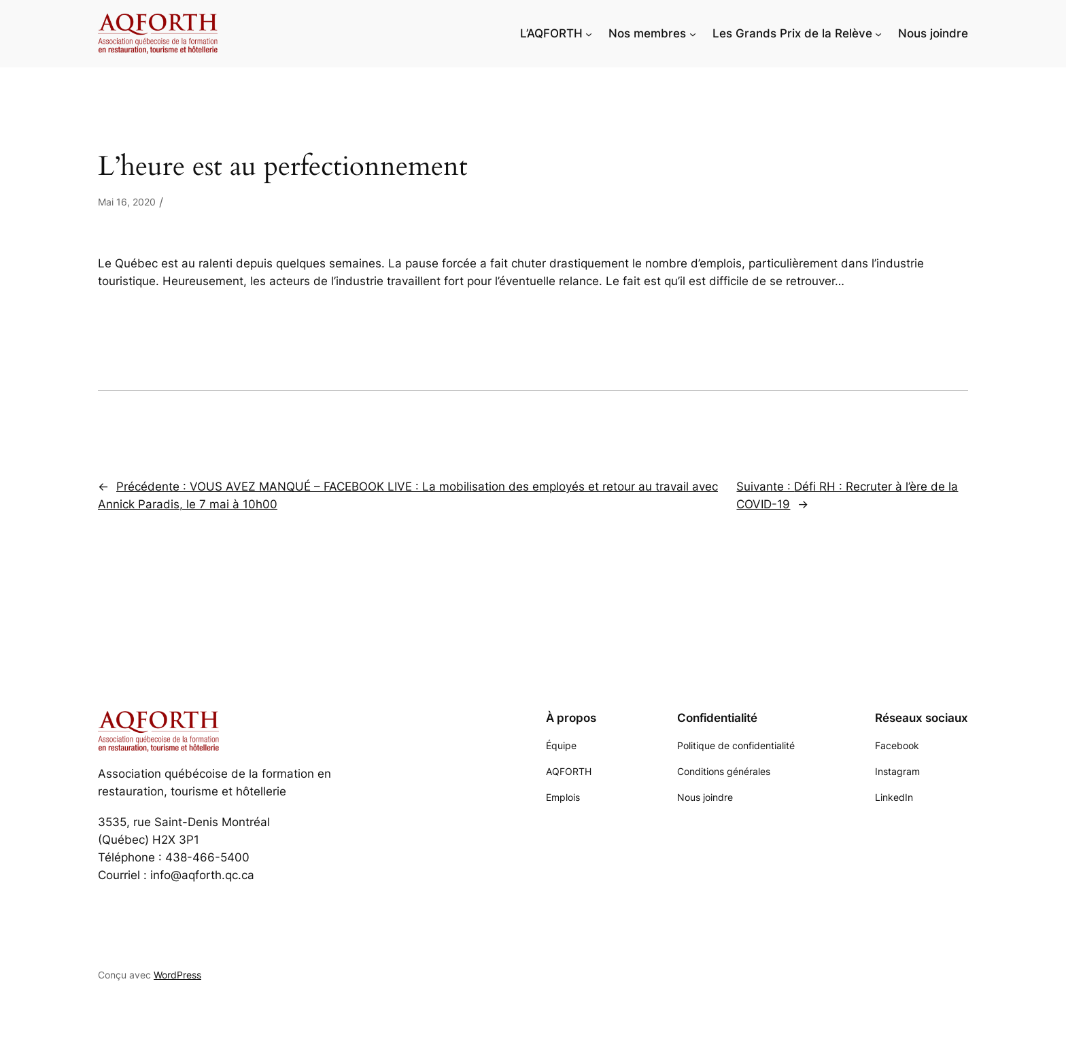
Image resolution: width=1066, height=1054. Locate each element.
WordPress (177, 975)
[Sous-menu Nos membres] (692, 33)
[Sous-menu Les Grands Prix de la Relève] (878, 33)
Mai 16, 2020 (127, 202)
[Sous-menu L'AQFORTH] (588, 33)
